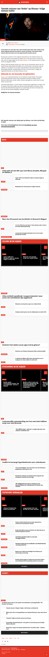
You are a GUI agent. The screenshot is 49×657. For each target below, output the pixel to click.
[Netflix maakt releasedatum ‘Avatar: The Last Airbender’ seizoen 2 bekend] (11, 375)
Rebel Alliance (24, 60)
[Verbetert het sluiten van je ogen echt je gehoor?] (24, 330)
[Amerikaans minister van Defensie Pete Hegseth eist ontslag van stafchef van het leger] (7, 476)
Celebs (3, 181)
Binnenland (4, 216)
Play (3, 228)
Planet (11, 638)
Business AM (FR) (15, 649)
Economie (4, 459)
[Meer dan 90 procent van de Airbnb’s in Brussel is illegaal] (24, 204)
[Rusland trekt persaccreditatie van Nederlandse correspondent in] (7, 544)
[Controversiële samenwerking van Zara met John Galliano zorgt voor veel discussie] (24, 406)
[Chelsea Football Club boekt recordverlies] (11, 501)
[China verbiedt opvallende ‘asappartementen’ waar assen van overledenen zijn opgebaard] (24, 281)
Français (4, 644)
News (3, 479)
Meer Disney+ (34, 633)
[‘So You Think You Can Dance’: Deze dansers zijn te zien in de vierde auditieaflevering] (7, 226)
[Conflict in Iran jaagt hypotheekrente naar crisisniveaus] (24, 447)
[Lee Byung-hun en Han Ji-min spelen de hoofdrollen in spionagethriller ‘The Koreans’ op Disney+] (24, 588)
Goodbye (23, 649)
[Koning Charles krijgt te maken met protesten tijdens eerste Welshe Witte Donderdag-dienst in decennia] (7, 560)
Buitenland (4, 189)
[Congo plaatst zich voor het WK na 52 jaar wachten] (31, 501)
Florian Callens (14, 42)
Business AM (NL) (6, 649)
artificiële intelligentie (7, 236)
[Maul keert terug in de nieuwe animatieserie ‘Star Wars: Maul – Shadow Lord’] (4, 627)
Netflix (4, 379)
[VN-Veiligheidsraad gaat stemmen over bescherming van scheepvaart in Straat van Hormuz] (7, 485)
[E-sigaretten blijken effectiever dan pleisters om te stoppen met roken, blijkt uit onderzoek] (7, 359)
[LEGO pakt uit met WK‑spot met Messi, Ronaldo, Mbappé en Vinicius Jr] (24, 156)
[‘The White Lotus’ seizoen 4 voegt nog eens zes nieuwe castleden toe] (7, 430)
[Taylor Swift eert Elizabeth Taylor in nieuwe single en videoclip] (7, 178)
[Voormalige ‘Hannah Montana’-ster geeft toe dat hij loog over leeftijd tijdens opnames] (4, 622)
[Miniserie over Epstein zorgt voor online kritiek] (7, 304)
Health (3, 362)
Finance (4, 505)
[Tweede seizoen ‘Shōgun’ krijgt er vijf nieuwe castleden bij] (4, 607)
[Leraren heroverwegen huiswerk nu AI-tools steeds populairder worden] (7, 234)
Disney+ (3, 39)
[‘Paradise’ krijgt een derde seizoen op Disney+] (4, 617)
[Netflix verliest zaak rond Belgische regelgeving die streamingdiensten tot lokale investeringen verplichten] (31, 375)
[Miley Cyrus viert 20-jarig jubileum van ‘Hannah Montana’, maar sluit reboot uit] (4, 612)
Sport (43, 505)
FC (3, 44)
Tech (15, 638)
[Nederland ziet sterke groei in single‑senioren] (7, 186)
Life (2, 342)
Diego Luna (4, 77)
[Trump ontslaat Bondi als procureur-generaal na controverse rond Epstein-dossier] (7, 523)
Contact (3, 653)
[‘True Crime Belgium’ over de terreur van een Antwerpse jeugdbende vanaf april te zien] (7, 468)
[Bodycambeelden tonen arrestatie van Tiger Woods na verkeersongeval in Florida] (7, 531)
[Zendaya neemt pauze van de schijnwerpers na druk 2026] (7, 312)
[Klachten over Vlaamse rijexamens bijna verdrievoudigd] (7, 351)
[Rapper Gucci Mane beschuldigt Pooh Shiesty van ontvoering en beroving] (7, 552)
